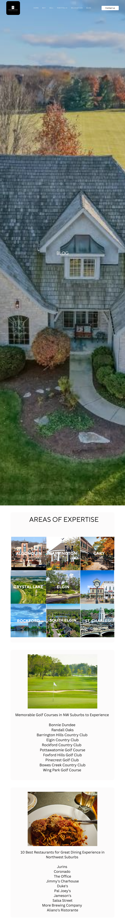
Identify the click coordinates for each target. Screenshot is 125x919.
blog (88, 8)
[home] (18, 8)
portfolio (62, 8)
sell (51, 8)
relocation (77, 8)
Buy (44, 8)
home (36, 8)
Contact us (110, 8)
